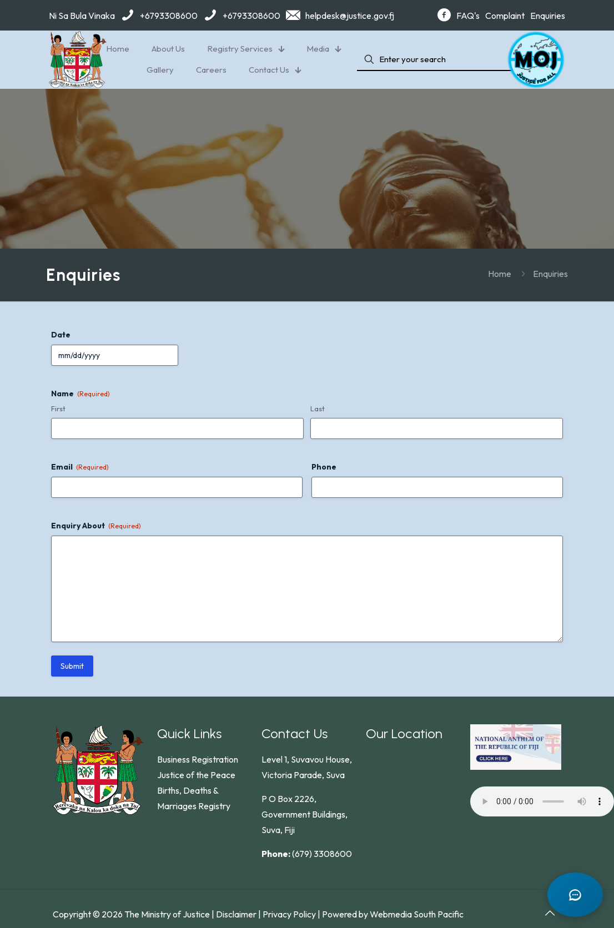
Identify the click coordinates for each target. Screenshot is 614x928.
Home (499, 273)
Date (61, 335)
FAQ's (468, 15)
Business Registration (197, 759)
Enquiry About (96, 526)
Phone (323, 467)
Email (80, 467)
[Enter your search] (437, 59)
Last (317, 408)
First (58, 408)
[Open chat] (575, 894)
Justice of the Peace (196, 774)
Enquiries (547, 15)
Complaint (505, 15)
